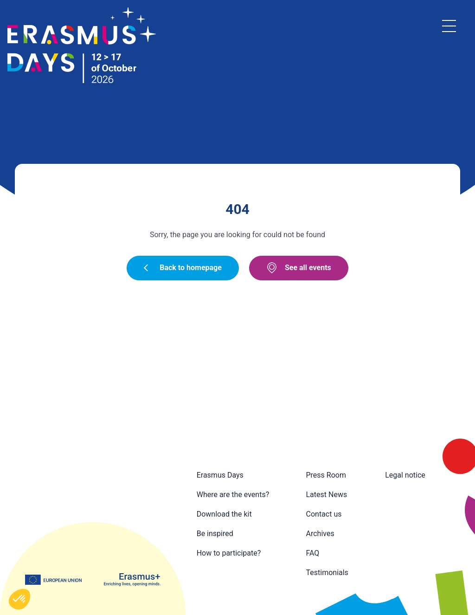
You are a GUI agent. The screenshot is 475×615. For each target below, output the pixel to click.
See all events (298, 267)
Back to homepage (183, 267)
